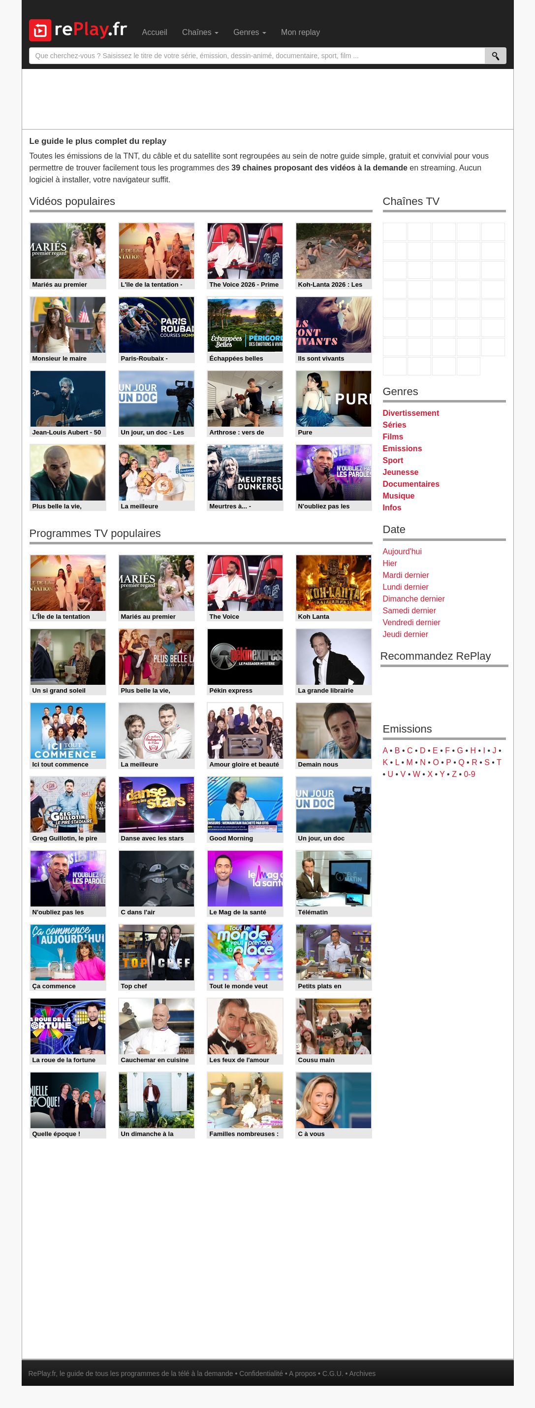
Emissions (402, 448)
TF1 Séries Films (444, 270)
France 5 (493, 232)
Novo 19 (395, 309)
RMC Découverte (493, 270)
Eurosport (468, 328)
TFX (493, 251)
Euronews (395, 328)
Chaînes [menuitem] (200, 32)
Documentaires (411, 484)
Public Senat (444, 366)
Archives (362, 1373)
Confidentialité (261, 1373)
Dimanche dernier (414, 599)
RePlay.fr (42, 1373)
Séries (395, 425)
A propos (302, 1373)
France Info (419, 309)
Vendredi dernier (412, 622)
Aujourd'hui (402, 551)
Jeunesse (401, 472)
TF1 (395, 232)
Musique (399, 496)
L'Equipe (493, 328)
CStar (419, 270)
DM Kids (493, 347)
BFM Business (493, 309)
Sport (393, 460)
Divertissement (411, 413)
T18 (493, 289)
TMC (468, 251)
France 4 (395, 270)
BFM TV (468, 309)
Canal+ (468, 232)
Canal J (419, 347)
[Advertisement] (267, 98)
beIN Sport (444, 328)
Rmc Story (395, 289)
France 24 (419, 328)
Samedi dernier (410, 610)
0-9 (469, 774)
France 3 (444, 232)
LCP (419, 366)
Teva (444, 289)
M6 (395, 251)
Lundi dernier (406, 587)
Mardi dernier (406, 575)
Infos (392, 507)
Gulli (395, 347)
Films (393, 437)
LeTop (395, 366)
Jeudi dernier (406, 634)
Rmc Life (419, 289)
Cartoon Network (444, 347)
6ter (468, 270)
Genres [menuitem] (249, 32)
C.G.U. (333, 1373)
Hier (390, 563)
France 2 (419, 232)
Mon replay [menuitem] (300, 32)
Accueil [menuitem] (155, 32)
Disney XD (468, 347)
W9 (444, 251)
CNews (444, 309)
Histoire (468, 366)
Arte (419, 251)
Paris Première (468, 289)
